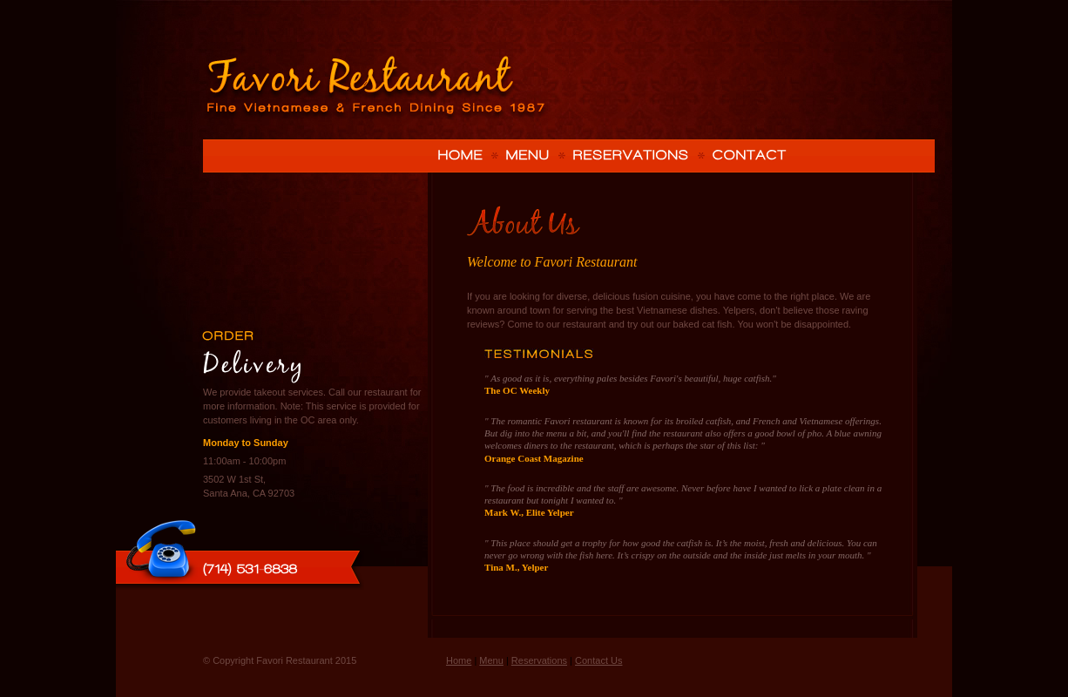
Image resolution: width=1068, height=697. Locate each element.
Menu (491, 660)
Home (458, 660)
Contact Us (598, 660)
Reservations (539, 660)
